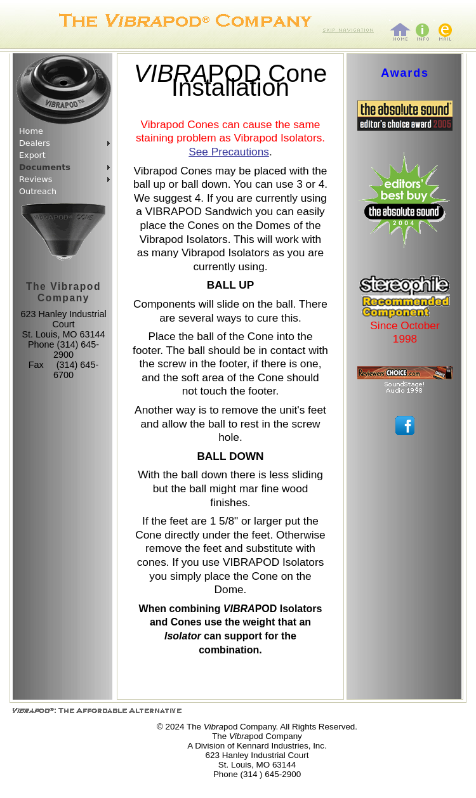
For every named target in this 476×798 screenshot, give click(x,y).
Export (32, 155)
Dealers (34, 143)
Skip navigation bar (320, 25)
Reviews (35, 179)
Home (31, 131)
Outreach (37, 191)
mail (434, 19)
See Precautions (228, 151)
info (412, 19)
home (390, 19)
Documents (44, 167)
